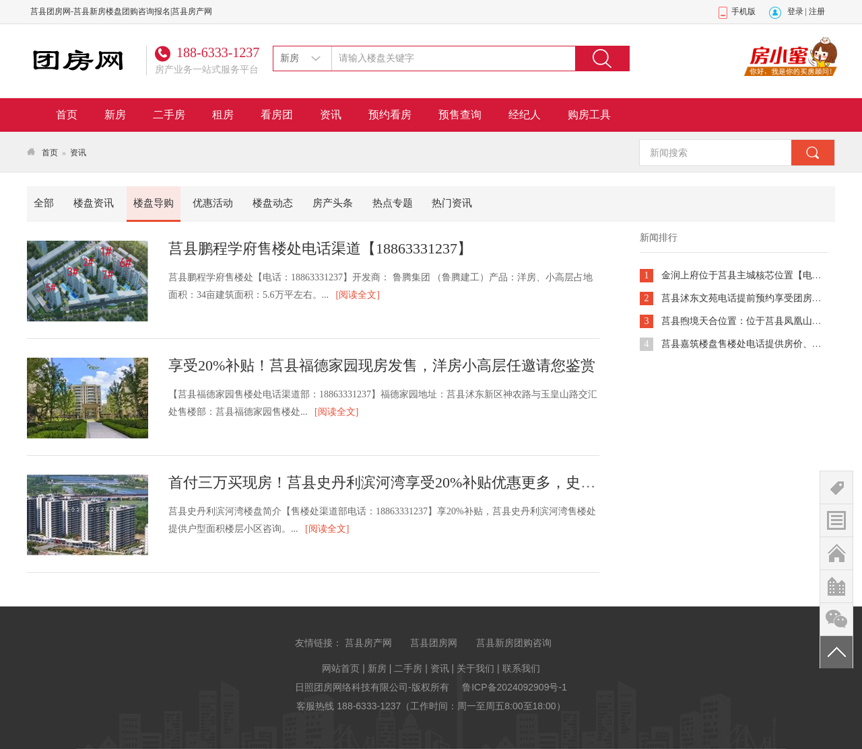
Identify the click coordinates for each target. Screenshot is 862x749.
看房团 (277, 114)
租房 (223, 114)
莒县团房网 (433, 642)
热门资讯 (452, 203)
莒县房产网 (368, 642)
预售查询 (460, 114)
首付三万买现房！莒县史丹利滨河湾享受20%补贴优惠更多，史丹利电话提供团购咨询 (448, 482)
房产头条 (332, 203)
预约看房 (389, 114)
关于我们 (475, 668)
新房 (115, 114)
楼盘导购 (153, 203)
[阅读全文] (358, 295)
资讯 (330, 114)
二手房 (169, 114)
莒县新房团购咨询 (514, 642)
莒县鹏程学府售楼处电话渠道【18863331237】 (320, 248)
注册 (817, 11)
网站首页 (341, 668)
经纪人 (524, 114)
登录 (795, 11)
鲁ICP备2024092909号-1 (514, 687)
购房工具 (589, 114)
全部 (44, 203)
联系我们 (521, 668)
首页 (66, 114)
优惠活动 (213, 203)
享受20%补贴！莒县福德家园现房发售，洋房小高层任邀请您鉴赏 (381, 365)
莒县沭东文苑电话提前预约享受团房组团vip (752, 298)
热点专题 (392, 203)
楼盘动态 (273, 203)
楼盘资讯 (93, 203)
